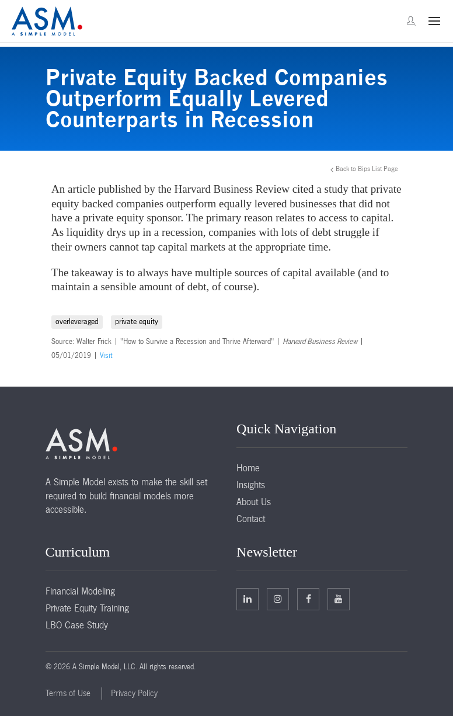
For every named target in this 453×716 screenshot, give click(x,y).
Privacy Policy (134, 693)
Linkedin (247, 598)
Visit (106, 356)
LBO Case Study (77, 625)
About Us (253, 501)
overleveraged (77, 321)
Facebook (308, 598)
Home (248, 468)
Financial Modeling (80, 591)
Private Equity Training (87, 608)
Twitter (278, 598)
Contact (250, 518)
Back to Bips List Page (367, 169)
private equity (136, 321)
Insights (250, 484)
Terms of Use (68, 693)
